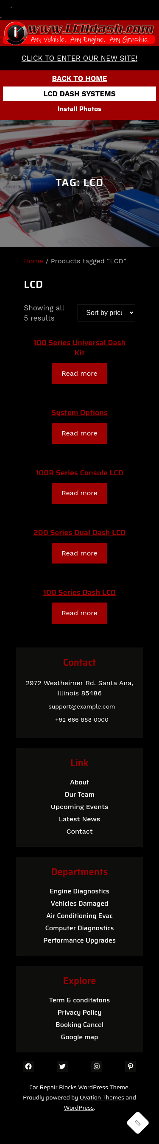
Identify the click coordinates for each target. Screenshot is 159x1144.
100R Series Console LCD (79, 473)
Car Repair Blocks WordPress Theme (78, 1087)
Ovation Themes (102, 1097)
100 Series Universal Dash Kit (79, 348)
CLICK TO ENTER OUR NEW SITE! (79, 58)
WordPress (79, 1107)
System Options (79, 412)
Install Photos (80, 108)
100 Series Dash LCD (79, 592)
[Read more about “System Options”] (79, 433)
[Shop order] (106, 312)
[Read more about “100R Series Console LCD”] (79, 493)
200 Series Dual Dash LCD (79, 532)
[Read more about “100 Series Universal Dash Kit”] (79, 373)
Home (33, 261)
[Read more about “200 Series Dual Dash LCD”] (79, 553)
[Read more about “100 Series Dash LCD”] (79, 613)
